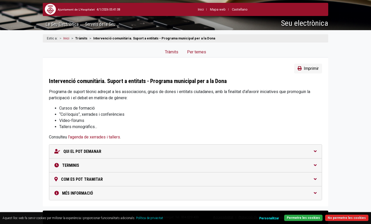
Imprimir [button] (308, 68)
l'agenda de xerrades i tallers (94, 137)
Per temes (196, 51)
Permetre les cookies (303, 218)
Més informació (185, 193)
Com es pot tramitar (185, 179)
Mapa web (206, 9)
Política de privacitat (149, 218)
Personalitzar (269, 218)
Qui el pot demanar (185, 151)
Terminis (185, 165)
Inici (66, 38)
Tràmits (171, 51)
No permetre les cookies (347, 218)
